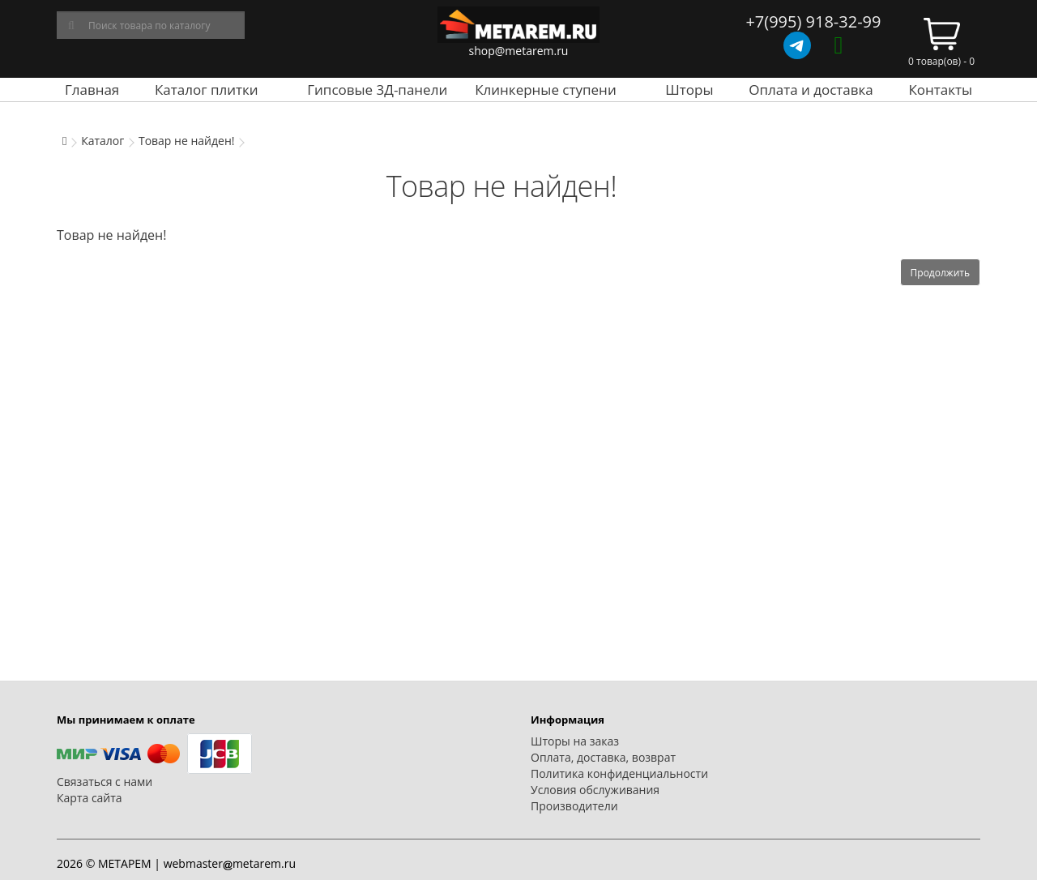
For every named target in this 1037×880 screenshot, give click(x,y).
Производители (574, 806)
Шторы (689, 89)
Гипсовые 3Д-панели (377, 89)
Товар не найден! (187, 140)
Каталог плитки (206, 89)
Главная (92, 89)
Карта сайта (89, 797)
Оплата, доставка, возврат (603, 757)
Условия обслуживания (595, 789)
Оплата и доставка (811, 89)
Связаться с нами (104, 781)
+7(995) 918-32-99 (813, 21)
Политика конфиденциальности (619, 773)
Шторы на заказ (575, 741)
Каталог (102, 140)
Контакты (940, 89)
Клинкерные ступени (545, 89)
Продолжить (940, 273)
